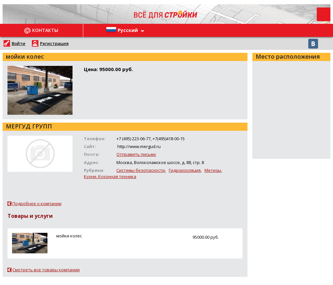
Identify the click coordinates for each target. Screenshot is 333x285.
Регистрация (54, 43)
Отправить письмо (136, 154)
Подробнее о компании (36, 203)
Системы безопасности (140, 170)
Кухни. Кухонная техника (110, 176)
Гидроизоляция (185, 170)
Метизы (213, 170)
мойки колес (69, 236)
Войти (18, 43)
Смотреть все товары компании (46, 270)
